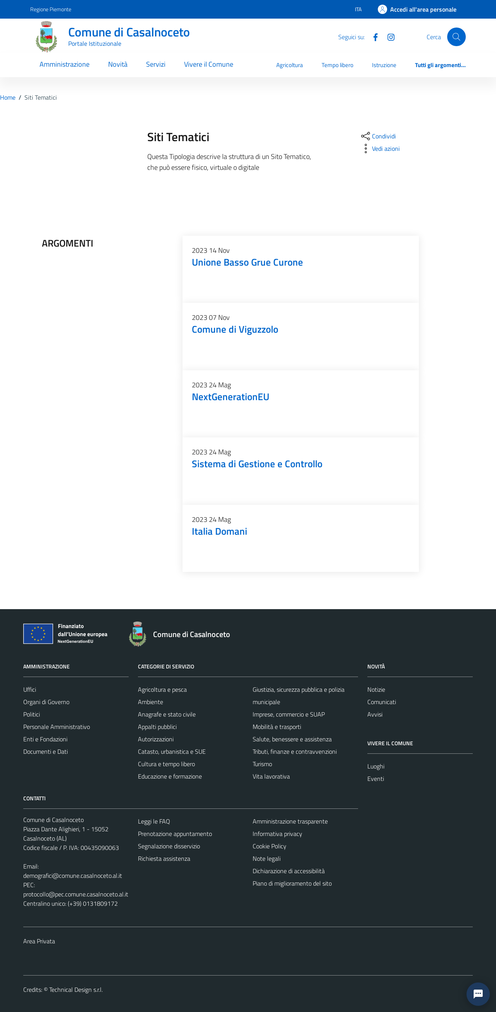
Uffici (29, 689)
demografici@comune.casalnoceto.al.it (72, 875)
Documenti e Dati (45, 751)
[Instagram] (388, 36)
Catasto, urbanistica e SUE (172, 751)
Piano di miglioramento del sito (292, 883)
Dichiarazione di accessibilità (289, 871)
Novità (117, 64)
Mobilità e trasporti (277, 726)
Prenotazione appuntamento (175, 833)
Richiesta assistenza (164, 858)
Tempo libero (337, 64)
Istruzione (384, 64)
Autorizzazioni (156, 739)
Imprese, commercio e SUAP (289, 714)
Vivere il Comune (208, 64)
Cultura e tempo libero (166, 763)
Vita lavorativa (271, 776)
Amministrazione (65, 64)
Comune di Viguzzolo (235, 329)
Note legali (267, 858)
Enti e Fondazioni (45, 739)
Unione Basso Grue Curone (247, 261)
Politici (31, 714)
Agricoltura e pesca (162, 689)
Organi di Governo (46, 701)
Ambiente (150, 701)
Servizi (155, 64)
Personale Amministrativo (56, 726)
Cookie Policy (269, 846)
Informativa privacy (277, 833)
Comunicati (381, 701)
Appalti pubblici (157, 726)
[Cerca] (456, 37)
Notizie (376, 689)
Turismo (262, 763)
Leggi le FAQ (154, 821)
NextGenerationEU (230, 396)
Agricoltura (289, 64)
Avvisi (374, 714)
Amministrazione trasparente (290, 821)
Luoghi (375, 766)
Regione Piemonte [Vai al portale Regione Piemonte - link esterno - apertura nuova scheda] (50, 9)
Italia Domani (219, 531)
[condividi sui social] (378, 136)
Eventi (375, 778)
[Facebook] (372, 36)
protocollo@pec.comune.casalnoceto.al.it (75, 894)
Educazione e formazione (170, 776)
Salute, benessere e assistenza (292, 739)
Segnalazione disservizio (169, 846)
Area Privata (39, 941)
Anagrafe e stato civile (167, 714)
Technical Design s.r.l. (76, 989)
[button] (478, 994)
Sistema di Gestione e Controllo (257, 463)
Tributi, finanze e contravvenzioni (295, 751)
